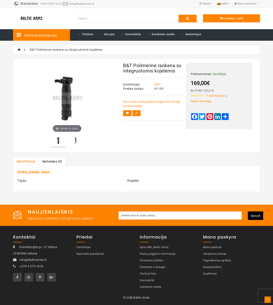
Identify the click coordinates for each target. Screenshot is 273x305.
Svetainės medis (163, 34)
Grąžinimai (210, 273)
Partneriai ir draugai (152, 267)
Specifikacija (25, 161)
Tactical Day (148, 273)
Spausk (255, 215)
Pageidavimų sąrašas (217, 260)
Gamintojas (193, 34)
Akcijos (109, 34)
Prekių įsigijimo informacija (157, 253)
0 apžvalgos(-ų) (217, 95)
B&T (158, 84)
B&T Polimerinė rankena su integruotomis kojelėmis (66, 49)
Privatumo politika (151, 260)
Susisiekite (133, 34)
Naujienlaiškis (212, 267)
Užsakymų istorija (214, 253)
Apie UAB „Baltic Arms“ (155, 247)
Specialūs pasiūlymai (90, 253)
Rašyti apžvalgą (201, 101)
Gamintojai (83, 247)
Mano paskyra (212, 247)
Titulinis (87, 34)
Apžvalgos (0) (52, 161)
